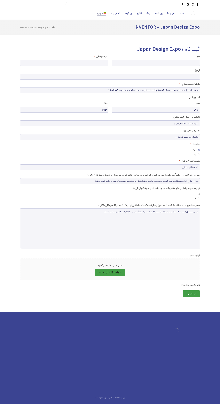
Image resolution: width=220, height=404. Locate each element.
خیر (194, 198)
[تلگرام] (187, 4)
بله (194, 194)
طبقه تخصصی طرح (189, 84)
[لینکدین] (183, 4)
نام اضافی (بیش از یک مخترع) (186, 117)
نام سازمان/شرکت (191, 131)
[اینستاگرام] (192, 4)
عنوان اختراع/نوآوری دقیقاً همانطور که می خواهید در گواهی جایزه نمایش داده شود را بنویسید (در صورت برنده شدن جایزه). (143, 175)
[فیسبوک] (197, 4)
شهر (198, 103)
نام (197, 56)
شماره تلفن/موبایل (189, 161)
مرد (194, 150)
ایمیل (196, 70)
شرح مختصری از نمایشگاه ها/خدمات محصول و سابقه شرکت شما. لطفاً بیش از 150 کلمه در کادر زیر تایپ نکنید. (148, 205)
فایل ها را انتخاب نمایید (110, 272)
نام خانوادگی (101, 56)
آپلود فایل (195, 255)
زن (195, 154)
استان (105, 103)
